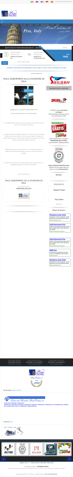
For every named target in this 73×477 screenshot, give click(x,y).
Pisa (26, 462)
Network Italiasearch (56, 362)
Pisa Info (23, 25)
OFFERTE (30, 25)
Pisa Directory (5, 25)
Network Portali (67, 1)
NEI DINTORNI (27, 67)
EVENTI (37, 25)
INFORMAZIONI (45, 25)
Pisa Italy (50, 474)
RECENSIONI (18, 67)
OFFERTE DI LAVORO (59, 67)
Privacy (55, 474)
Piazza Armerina (35, 462)
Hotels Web (43, 462)
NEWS (50, 67)
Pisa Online (59, 199)
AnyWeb (21, 462)
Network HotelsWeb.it (34, 362)
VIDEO (57, 25)
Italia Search (50, 462)
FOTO (52, 25)
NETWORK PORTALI (43, 466)
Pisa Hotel (15, 25)
